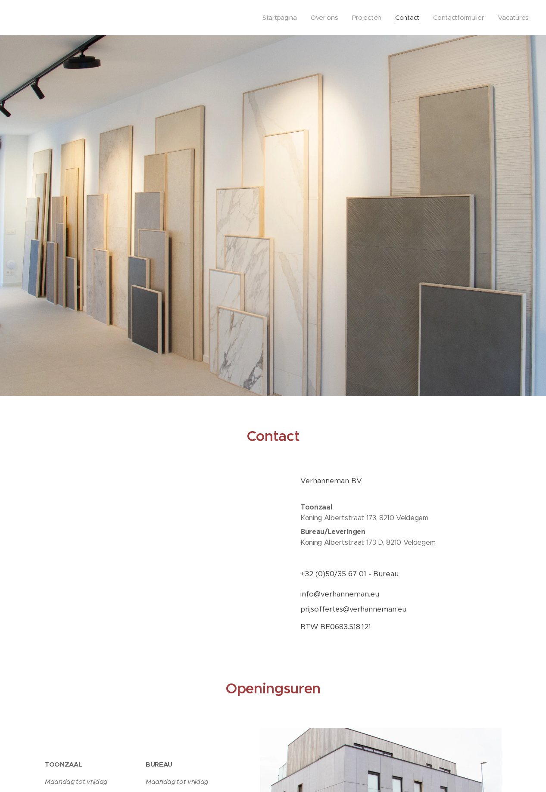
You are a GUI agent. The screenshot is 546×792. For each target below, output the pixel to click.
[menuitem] (275, 17)
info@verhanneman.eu (339, 594)
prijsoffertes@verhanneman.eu (353, 609)
